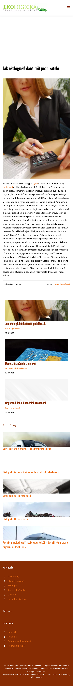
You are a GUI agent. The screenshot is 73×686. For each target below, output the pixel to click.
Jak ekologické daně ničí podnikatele (25, 323)
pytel (35, 183)
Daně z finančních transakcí (20, 363)
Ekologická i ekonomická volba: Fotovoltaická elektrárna (31, 472)
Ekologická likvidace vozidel (16, 519)
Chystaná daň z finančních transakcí (25, 403)
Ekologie (8, 368)
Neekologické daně (62, 284)
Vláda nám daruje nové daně (17, 496)
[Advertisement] (36, 37)
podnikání (8, 187)
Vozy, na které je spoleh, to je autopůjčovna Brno (27, 449)
